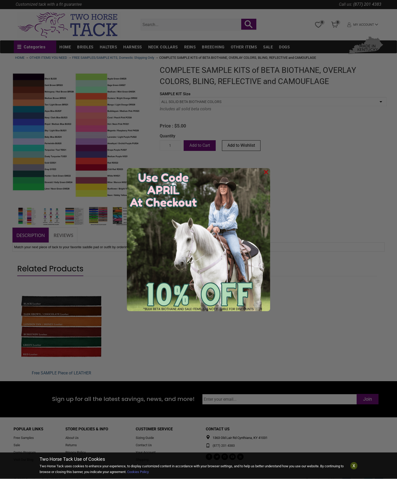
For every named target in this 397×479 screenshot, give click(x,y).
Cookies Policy (138, 472)
